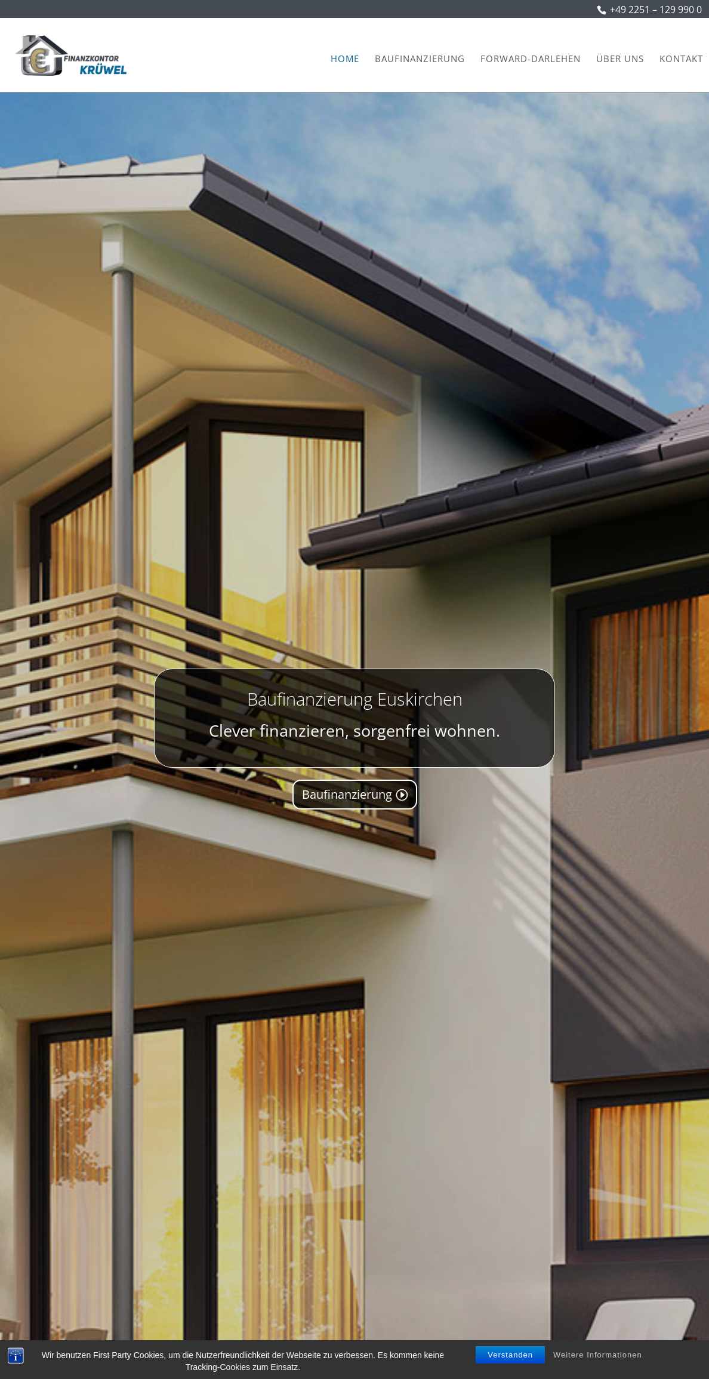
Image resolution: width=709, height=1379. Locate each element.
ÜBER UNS (620, 59)
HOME (345, 59)
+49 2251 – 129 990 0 (656, 9)
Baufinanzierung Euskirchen (355, 705)
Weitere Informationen (597, 1354)
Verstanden (510, 1354)
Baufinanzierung (347, 801)
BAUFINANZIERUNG (420, 59)
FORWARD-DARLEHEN (530, 59)
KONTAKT (681, 59)
